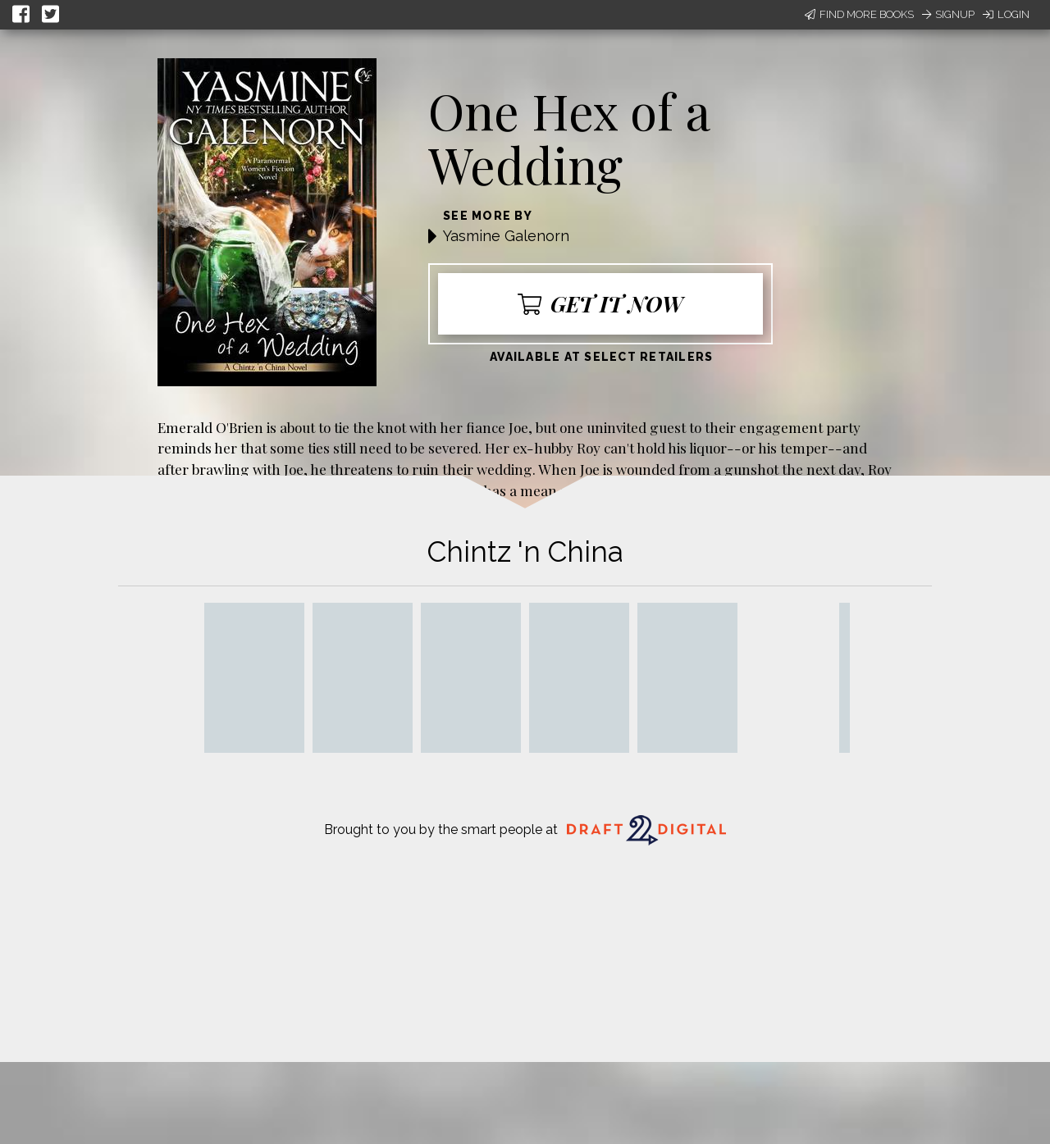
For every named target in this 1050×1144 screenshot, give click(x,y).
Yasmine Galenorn (506, 235)
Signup (948, 14)
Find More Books (859, 14)
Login (1006, 14)
